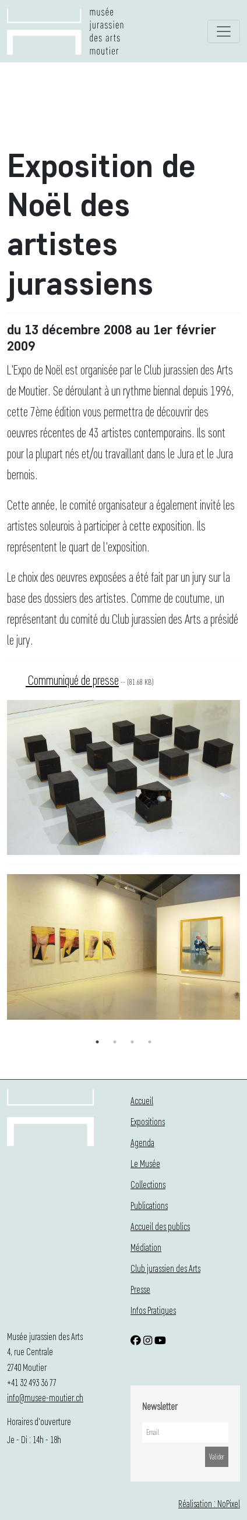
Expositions (147, 1121)
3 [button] (132, 1042)
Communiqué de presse (72, 679)
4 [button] (150, 1042)
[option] (123, 949)
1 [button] (97, 1042)
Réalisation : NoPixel (209, 1503)
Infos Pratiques (153, 1310)
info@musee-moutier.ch (45, 1397)
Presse (140, 1289)
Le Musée (145, 1163)
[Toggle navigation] (223, 31)
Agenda (142, 1142)
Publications (149, 1205)
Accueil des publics (160, 1226)
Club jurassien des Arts (165, 1268)
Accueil (141, 1100)
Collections (147, 1184)
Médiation (145, 1247)
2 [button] (115, 1042)
